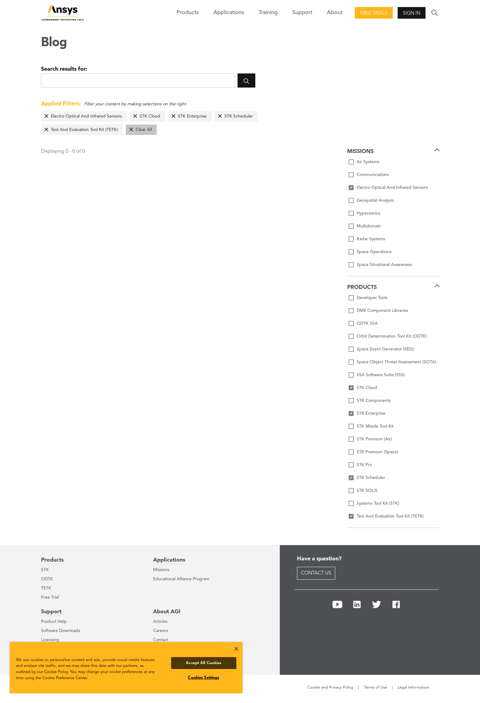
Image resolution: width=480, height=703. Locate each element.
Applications (228, 12)
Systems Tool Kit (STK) (378, 503)
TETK (46, 588)
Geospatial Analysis (375, 200)
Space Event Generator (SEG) (385, 349)
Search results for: (64, 69)
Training (268, 12)
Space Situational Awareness (384, 265)
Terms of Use (375, 688)
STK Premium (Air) (374, 439)
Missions (161, 570)
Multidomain (369, 226)
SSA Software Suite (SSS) (381, 375)
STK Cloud (150, 116)
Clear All (144, 130)
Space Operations (374, 252)
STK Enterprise (192, 116)
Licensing (50, 640)
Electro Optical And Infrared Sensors (86, 116)
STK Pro (364, 465)
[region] (126, 667)
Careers (160, 631)
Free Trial (50, 597)
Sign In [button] (411, 13)
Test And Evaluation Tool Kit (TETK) (84, 130)
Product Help (54, 621)
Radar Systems (371, 239)
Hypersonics (368, 213)
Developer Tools (372, 298)
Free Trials (374, 13)
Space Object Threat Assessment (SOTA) (396, 362)
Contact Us (316, 573)
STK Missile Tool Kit (375, 426)
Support (51, 612)
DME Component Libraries (382, 310)
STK (45, 570)
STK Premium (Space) (377, 452)
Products (52, 560)
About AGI (166, 612)
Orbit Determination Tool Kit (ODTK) (392, 336)
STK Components (374, 400)
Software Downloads (60, 631)
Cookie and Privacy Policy (330, 688)
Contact (160, 640)
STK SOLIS (367, 490)
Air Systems (368, 162)
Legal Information (413, 688)
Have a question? (319, 559)
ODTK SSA (367, 323)
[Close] (236, 649)
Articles (160, 621)
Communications (373, 175)
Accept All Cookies (203, 663)
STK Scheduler (238, 116)
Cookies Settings (203, 678)
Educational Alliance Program (181, 579)
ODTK (47, 579)
